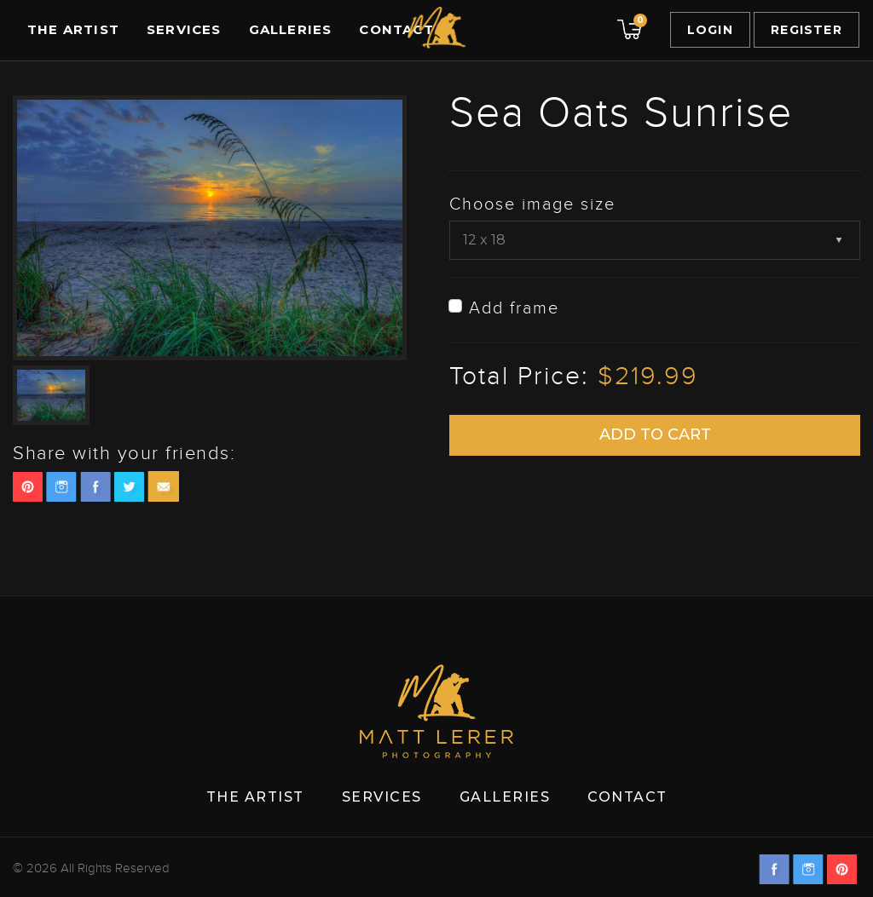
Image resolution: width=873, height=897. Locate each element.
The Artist (73, 29)
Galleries (290, 29)
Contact (396, 29)
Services (184, 29)
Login (710, 29)
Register (806, 29)
